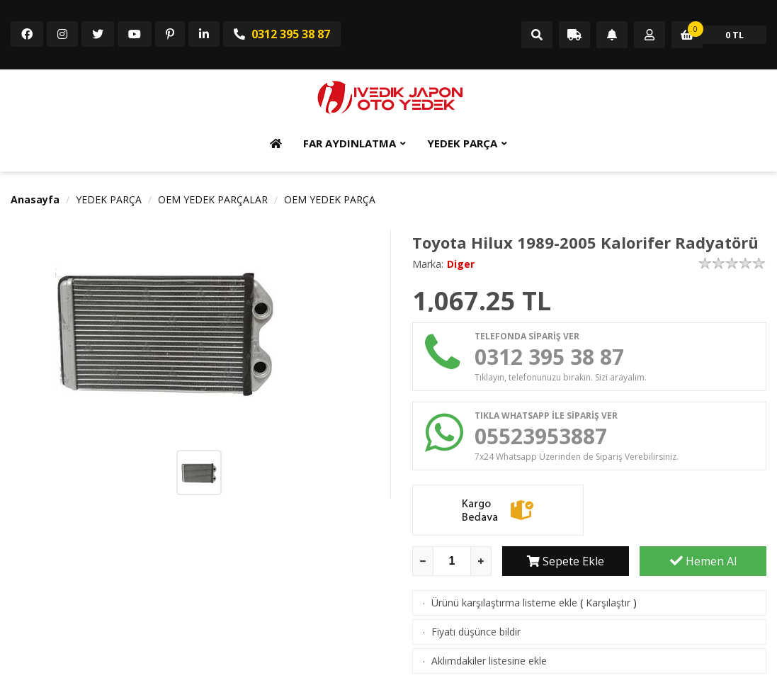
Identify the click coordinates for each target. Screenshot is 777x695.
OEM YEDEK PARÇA (329, 199)
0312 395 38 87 (282, 34)
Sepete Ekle (565, 561)
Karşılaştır (608, 602)
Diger (461, 264)
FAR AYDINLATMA (349, 143)
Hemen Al (703, 561)
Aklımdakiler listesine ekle (489, 660)
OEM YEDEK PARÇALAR (213, 199)
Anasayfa (35, 199)
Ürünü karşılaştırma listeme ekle (504, 602)
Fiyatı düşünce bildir (476, 631)
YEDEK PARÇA (462, 143)
